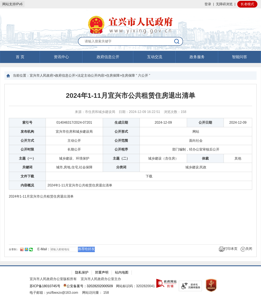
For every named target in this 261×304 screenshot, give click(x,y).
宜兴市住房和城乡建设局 (74, 131)
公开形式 (121, 131)
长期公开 (74, 149)
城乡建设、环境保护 (74, 158)
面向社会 (196, 140)
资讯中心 (61, 57)
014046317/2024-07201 (74, 122)
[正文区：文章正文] (130, 170)
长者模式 (247, 4)
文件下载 (27, 176)
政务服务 (197, 57)
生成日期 (121, 122)
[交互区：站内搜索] (130, 41)
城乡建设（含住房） (163, 158)
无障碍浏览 (224, 4)
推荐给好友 (86, 249)
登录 (207, 4)
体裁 (205, 158)
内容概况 (27, 185)
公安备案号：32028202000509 (88, 286)
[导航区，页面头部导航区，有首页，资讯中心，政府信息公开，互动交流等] (130, 57)
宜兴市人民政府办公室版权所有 (53, 279)
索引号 (27, 122)
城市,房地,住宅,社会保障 (74, 167)
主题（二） (121, 158)
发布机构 (27, 131)
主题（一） (27, 158)
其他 (238, 158)
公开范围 (121, 140)
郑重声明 (101, 272)
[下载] (149, 176)
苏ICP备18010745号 (45, 286)
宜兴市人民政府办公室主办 (101, 279)
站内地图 (121, 272)
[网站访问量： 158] (95, 292)
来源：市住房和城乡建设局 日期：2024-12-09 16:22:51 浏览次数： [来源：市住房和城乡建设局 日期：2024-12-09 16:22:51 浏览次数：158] (130, 112)
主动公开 (74, 140)
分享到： (14, 249)
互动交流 (154, 57)
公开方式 (27, 140)
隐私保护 (81, 272)
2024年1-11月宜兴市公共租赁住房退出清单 (130, 95)
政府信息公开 (108, 57)
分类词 (121, 167)
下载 (149, 176)
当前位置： (21, 75)
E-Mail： (43, 249)
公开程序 (121, 149)
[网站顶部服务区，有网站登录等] (130, 4)
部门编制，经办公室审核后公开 (195, 149)
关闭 (246, 249)
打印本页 (228, 249)
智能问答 (239, 57)
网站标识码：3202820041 (135, 286)
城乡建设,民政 (195, 167)
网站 (195, 131)
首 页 (20, 57)
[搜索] (177, 41)
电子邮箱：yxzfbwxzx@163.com (54, 292)
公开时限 (27, 149)
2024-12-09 (163, 122)
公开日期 (205, 122)
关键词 (27, 167)
